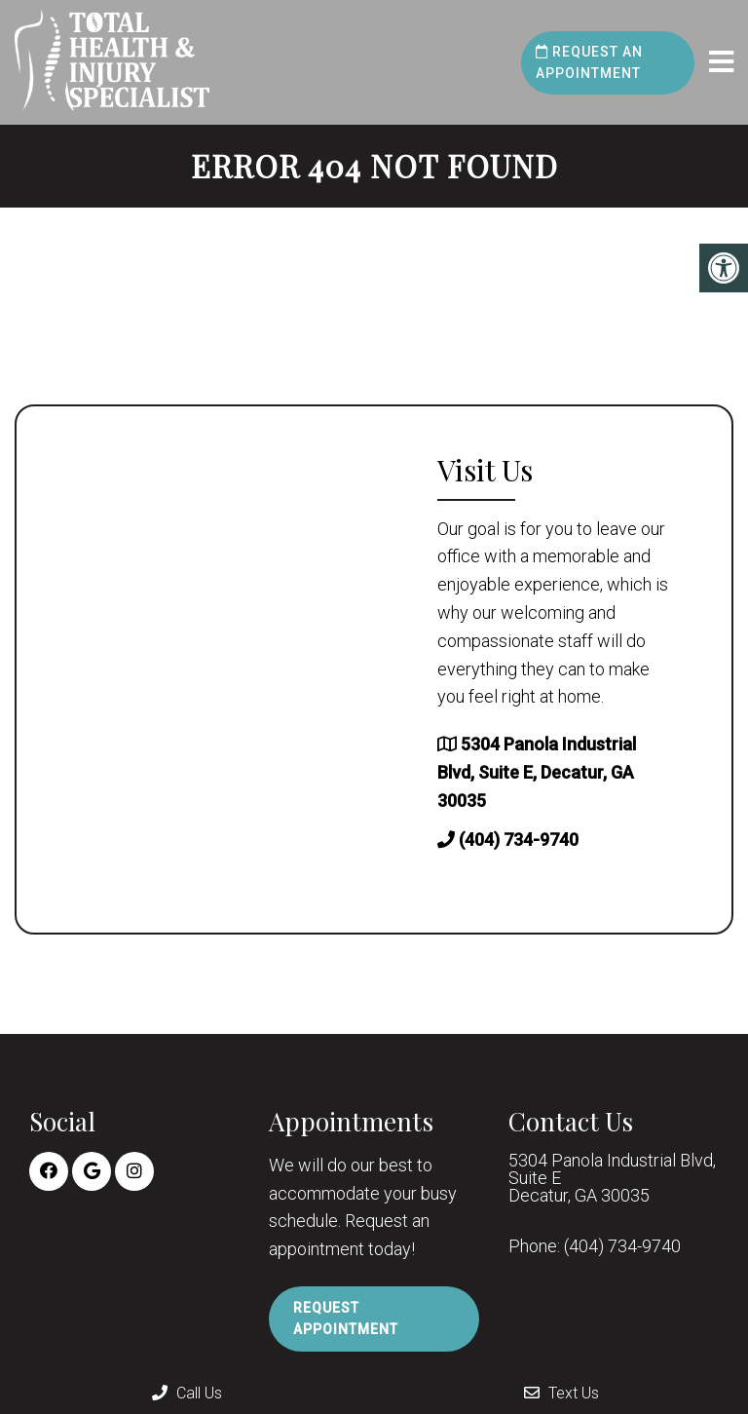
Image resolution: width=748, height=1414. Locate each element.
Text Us (561, 1393)
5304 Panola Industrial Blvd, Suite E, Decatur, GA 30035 (536, 772)
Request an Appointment (589, 62)
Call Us (187, 1393)
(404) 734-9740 (519, 839)
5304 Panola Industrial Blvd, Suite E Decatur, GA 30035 (612, 1178)
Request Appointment (345, 1318)
